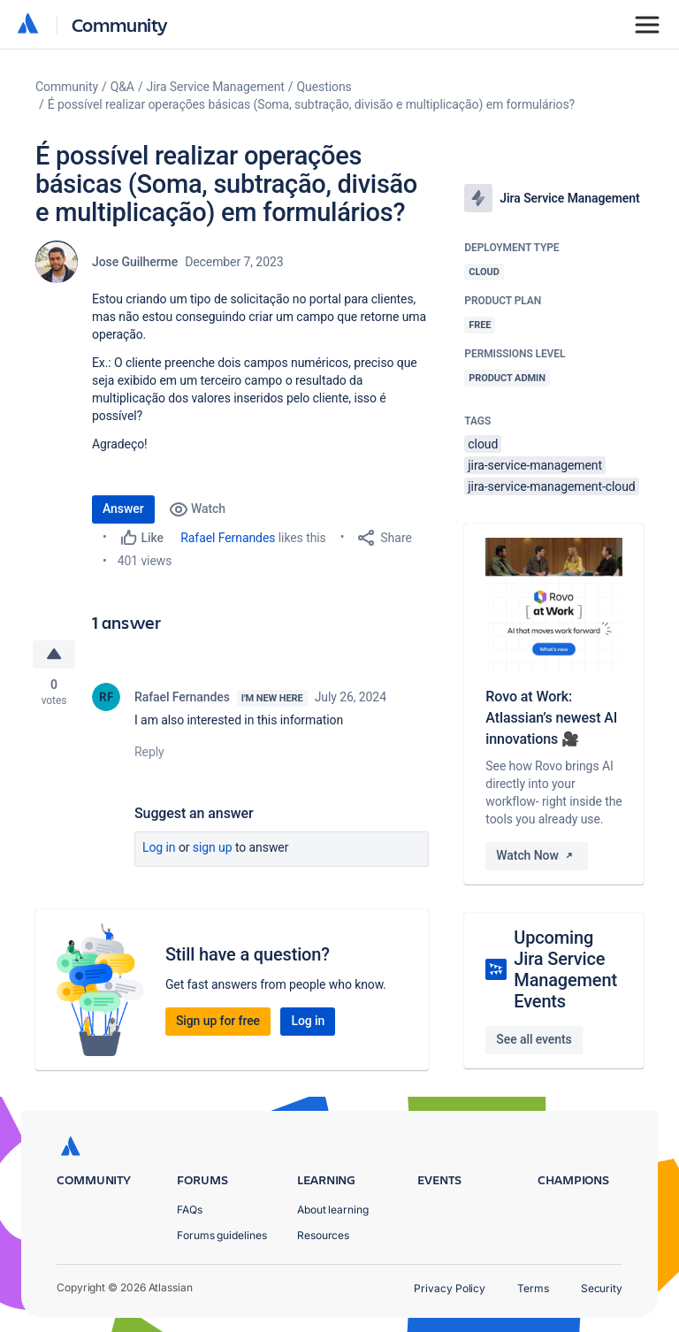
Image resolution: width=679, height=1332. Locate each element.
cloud (483, 444)
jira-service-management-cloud (551, 486)
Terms (533, 1288)
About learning (333, 1209)
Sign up (213, 847)
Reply (149, 752)
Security (601, 1288)
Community (120, 24)
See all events (533, 1039)
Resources (323, 1235)
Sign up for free (218, 1021)
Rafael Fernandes (227, 538)
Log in (159, 847)
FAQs (189, 1209)
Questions (324, 87)
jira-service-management (535, 465)
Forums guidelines (222, 1235)
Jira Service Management (216, 87)
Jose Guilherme (135, 262)
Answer (123, 508)
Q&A (122, 87)
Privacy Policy (449, 1288)
